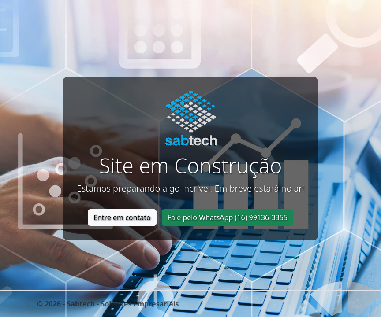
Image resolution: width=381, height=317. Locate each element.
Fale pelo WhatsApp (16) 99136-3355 (228, 217)
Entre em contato (122, 217)
